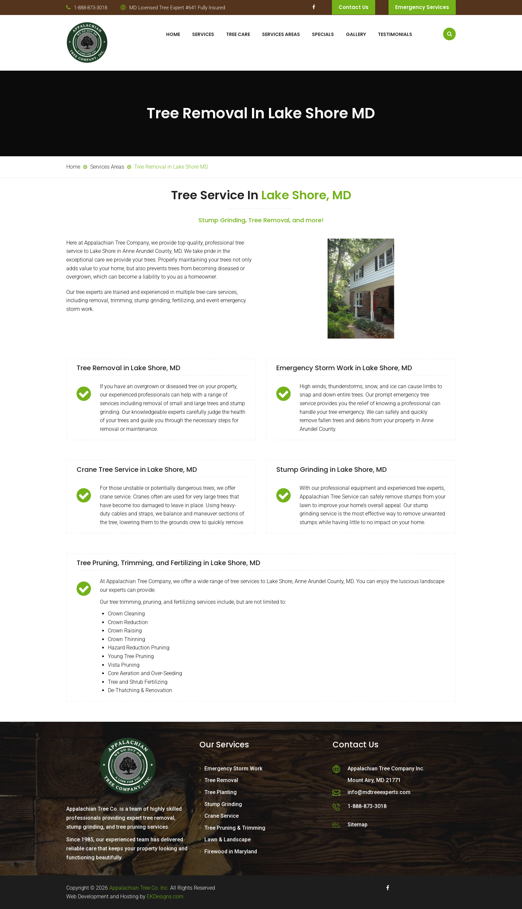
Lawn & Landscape (227, 839)
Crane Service (221, 816)
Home (173, 34)
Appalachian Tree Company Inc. (386, 768)
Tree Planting (220, 792)
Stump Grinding (223, 804)
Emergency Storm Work (233, 768)
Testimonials (395, 34)
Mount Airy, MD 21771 (374, 780)
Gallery (356, 34)
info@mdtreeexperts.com (379, 792)
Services (203, 34)
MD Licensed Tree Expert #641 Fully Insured (177, 8)
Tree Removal (221, 780)
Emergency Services (422, 7)
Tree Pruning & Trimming (234, 828)
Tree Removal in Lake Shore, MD (128, 368)
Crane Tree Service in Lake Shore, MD (137, 469)
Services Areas (281, 34)
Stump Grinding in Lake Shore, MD (331, 469)
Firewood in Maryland (230, 851)
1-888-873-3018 (90, 8)
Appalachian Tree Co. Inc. (139, 888)
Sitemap (358, 824)
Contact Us (354, 7)
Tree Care (238, 34)
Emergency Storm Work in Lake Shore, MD (344, 368)
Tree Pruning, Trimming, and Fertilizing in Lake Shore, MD (168, 562)
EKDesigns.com (165, 896)
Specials (323, 34)
